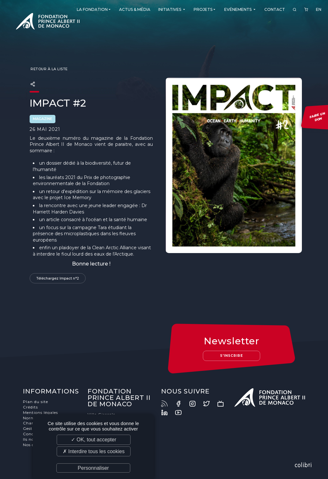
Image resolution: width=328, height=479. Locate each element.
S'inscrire (231, 356)
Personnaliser (93, 468)
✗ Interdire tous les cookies (94, 451)
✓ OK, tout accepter (93, 439)
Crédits (30, 407)
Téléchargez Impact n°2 (57, 278)
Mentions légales (40, 412)
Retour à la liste (49, 69)
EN (318, 9)
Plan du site (35, 401)
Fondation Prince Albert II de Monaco (48, 22)
